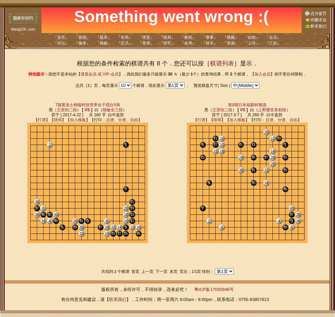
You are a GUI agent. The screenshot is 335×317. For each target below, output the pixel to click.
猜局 (58, 120)
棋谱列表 (222, 63)
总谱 (110, 120)
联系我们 (117, 299)
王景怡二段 (67, 110)
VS (87, 110)
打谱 (42, 120)
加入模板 (78, 120)
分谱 (122, 120)
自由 (134, 120)
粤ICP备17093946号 (214, 289)
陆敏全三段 (113, 110)
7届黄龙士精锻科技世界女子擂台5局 (87, 105)
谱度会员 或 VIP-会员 (100, 74)
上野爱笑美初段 (272, 110)
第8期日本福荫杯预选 (247, 105)
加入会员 (262, 74)
